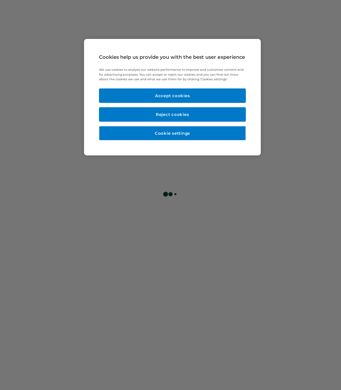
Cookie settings (172, 133)
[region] (172, 97)
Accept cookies (172, 95)
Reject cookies (172, 114)
